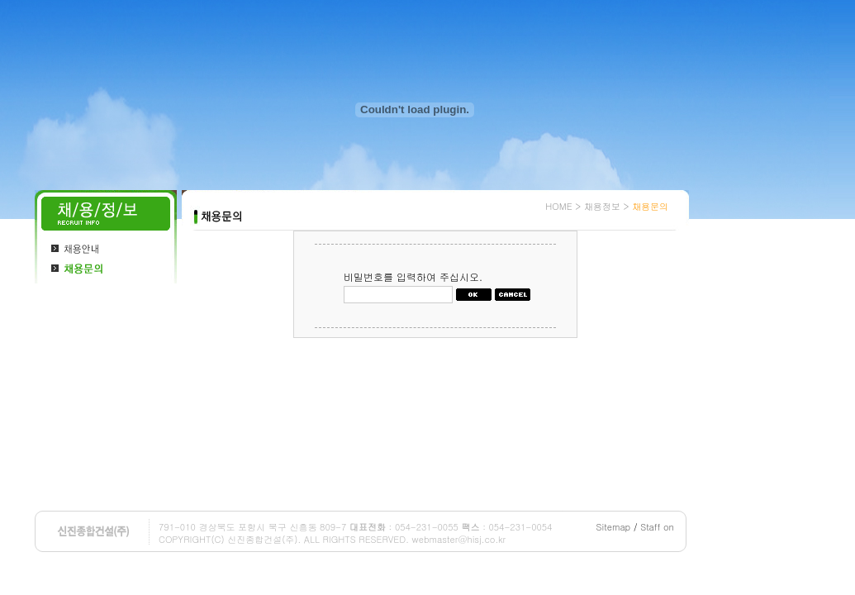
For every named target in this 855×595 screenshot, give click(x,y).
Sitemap (613, 527)
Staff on (657, 527)
